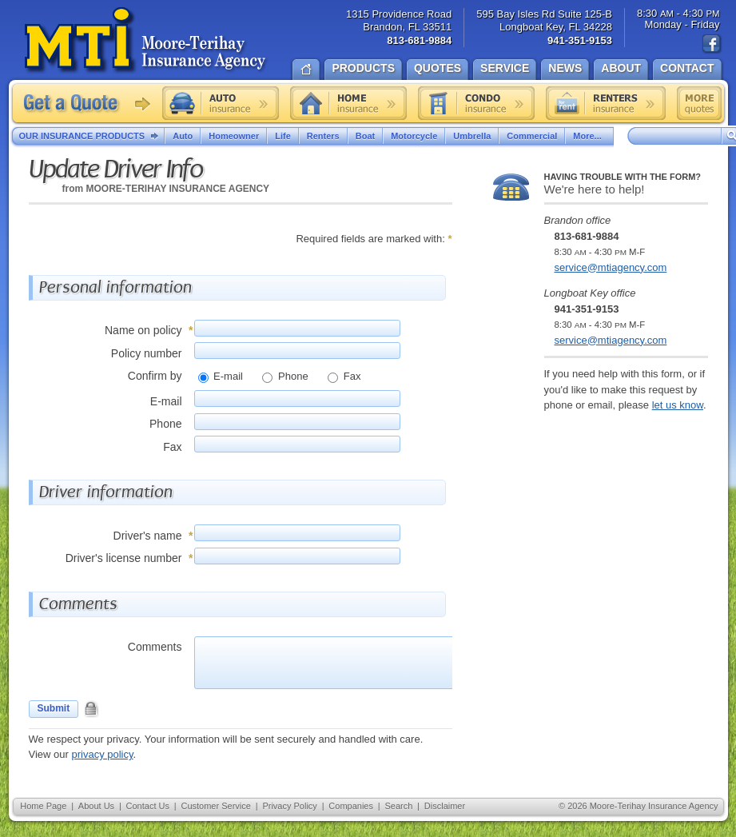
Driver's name (147, 535)
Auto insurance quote (220, 103)
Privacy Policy (289, 806)
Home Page (43, 806)
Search (398, 806)
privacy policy (102, 754)
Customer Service (215, 806)
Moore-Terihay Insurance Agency (147, 40)
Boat (365, 136)
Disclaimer (444, 806)
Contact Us (147, 806)
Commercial (532, 136)
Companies (350, 806)
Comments (155, 646)
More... (589, 136)
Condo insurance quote (476, 103)
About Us (96, 806)
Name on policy (143, 330)
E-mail (227, 376)
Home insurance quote (348, 103)
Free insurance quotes (699, 103)
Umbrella (472, 136)
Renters (323, 136)
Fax (350, 376)
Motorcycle (414, 136)
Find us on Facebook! (712, 44)
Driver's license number (124, 558)
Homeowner (234, 136)
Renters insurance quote (606, 103)
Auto (183, 136)
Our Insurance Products (92, 137)
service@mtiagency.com (611, 267)
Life (283, 136)
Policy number (146, 353)
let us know (677, 405)
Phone (291, 376)
